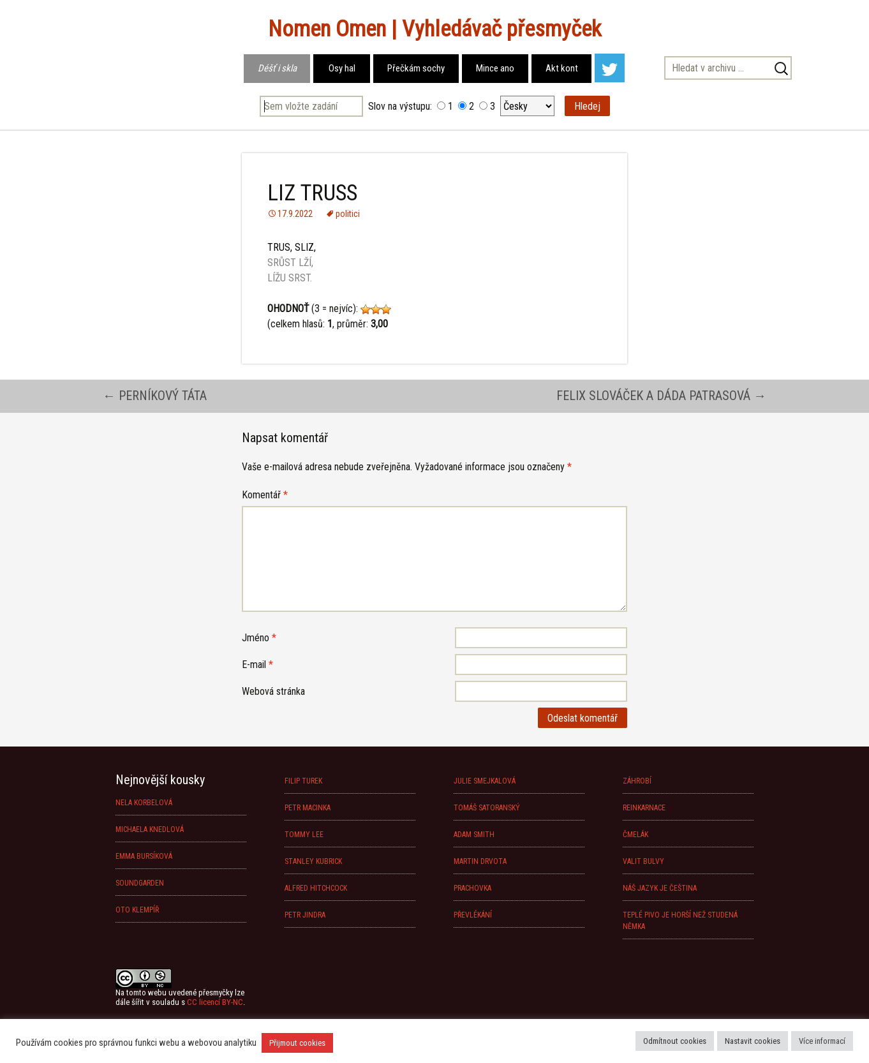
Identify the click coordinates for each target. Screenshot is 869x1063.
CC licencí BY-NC (215, 1002)
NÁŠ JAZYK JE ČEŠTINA (660, 888)
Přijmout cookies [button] (297, 1043)
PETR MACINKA (308, 807)
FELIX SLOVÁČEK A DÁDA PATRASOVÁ (661, 395)
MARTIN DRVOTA (480, 861)
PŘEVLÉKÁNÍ (473, 915)
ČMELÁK (635, 834)
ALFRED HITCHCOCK (316, 888)
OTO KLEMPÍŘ (137, 909)
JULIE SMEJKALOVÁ (485, 781)
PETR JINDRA (305, 915)
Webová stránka (273, 691)
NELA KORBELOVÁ (143, 802)
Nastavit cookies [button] (752, 1041)
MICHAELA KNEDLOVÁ (149, 829)
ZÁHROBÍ (637, 781)
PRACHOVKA (472, 888)
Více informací (822, 1041)
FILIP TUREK (303, 781)
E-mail (257, 664)
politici (348, 214)
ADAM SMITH (474, 834)
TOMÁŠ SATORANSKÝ (487, 807)
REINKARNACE (644, 807)
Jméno (259, 638)
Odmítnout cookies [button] (674, 1041)
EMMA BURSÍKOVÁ (143, 856)
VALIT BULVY (643, 861)
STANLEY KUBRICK (313, 861)
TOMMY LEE (304, 834)
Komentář (265, 495)
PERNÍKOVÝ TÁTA (155, 395)
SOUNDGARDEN (139, 883)
